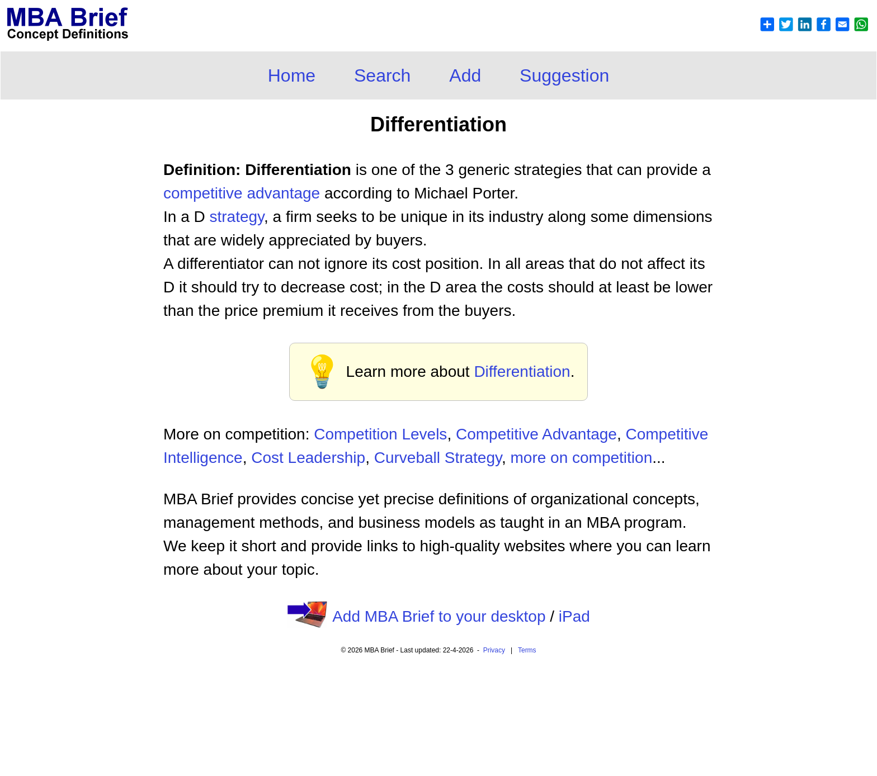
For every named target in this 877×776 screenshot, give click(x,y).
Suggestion (564, 75)
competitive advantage (241, 193)
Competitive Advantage (536, 434)
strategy (236, 216)
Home (291, 75)
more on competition (582, 457)
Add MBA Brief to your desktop (438, 616)
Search (382, 75)
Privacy (494, 650)
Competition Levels (380, 434)
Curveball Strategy (438, 457)
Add (465, 75)
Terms (527, 650)
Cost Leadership (308, 457)
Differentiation (522, 371)
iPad (574, 616)
